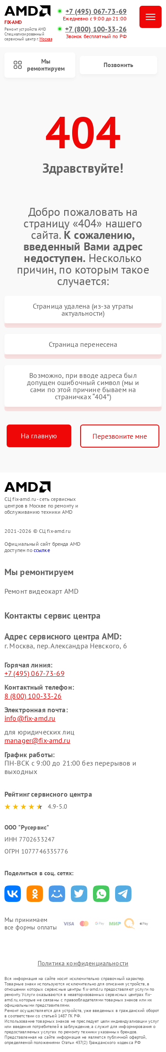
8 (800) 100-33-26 (33, 695)
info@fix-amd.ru (29, 718)
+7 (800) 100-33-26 (96, 29)
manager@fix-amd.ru (37, 740)
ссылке (42, 550)
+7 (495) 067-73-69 (96, 11)
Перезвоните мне (120, 436)
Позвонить (118, 65)
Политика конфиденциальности (83, 963)
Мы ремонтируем (39, 65)
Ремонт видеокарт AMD (41, 591)
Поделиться (12, 893)
